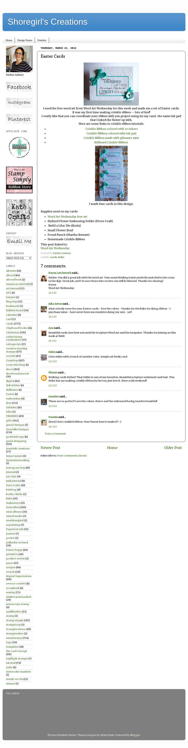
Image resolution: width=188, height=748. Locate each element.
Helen (52, 352)
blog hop (11, 301)
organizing (13, 524)
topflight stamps (17, 658)
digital (10, 381)
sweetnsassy (14, 638)
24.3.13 (52, 426)
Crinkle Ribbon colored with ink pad (111, 133)
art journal (12, 288)
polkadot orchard (17, 542)
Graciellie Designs (17, 429)
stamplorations (16, 629)
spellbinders (14, 611)
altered (10, 275)
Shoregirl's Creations (48, 22)
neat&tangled (14, 520)
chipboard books (16, 328)
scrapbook (12, 588)
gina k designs (15, 424)
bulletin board (14, 310)
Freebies (41, 40)
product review (15, 558)
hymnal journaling (17, 460)
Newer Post (50, 448)
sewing (10, 592)
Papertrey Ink (14, 529)
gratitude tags (15, 436)
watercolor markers (18, 671)
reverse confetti (16, 583)
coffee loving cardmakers (14, 338)
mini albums (14, 511)
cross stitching (15, 364)
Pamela (53, 417)
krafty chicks (14, 494)
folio (9, 411)
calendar (11, 314)
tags (9, 642)
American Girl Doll (17, 284)
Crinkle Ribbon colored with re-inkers (111, 129)
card (9, 319)
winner (10, 683)
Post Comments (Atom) (72, 455)
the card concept (16, 651)
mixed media (14, 516)
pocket (10, 538)
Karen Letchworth (59, 272)
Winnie (52, 372)
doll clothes (13, 385)
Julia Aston (55, 303)
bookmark (12, 306)
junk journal (13, 480)
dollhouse (12, 389)
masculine (12, 507)
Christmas (12, 332)
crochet (11, 356)
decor (9, 369)
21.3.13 (52, 292)
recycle (10, 571)
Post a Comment (55, 433)
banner (10, 297)
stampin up (13, 624)
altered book (14, 279)
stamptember (14, 633)
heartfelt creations (18, 448)
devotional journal (17, 373)
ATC (8, 292)
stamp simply (14, 620)
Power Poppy (14, 549)
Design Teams (24, 40)
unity (9, 667)
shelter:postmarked (18, 596)
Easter (10, 394)
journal (10, 472)
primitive (12, 554)
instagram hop (15, 467)
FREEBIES (12, 416)
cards (53, 257)
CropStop (12, 360)
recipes (10, 567)
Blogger (135, 735)
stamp (10, 615)
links (61, 257)
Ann (51, 328)
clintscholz (107, 735)
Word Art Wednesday (55, 248)
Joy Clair (11, 476)
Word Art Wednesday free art (67, 216)
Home (9, 40)
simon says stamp (17, 604)
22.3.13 (52, 361)
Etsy (8, 402)
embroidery (13, 398)
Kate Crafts (13, 485)
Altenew (11, 270)
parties (10, 533)
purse (9, 563)
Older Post (173, 448)
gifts (9, 420)
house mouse (14, 456)
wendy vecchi (14, 679)
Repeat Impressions (19, 576)
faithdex (11, 407)
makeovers (13, 502)
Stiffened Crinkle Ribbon (111, 142)
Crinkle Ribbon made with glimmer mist (111, 138)
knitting (11, 489)
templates (12, 646)
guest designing (16, 441)
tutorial (11, 662)
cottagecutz (13, 344)
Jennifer (53, 396)
